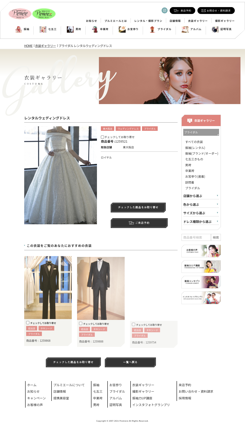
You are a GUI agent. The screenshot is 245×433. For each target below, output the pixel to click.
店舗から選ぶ (192, 196)
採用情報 (185, 398)
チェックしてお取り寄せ (117, 137)
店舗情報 (175, 21)
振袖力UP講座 (142, 398)
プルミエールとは (115, 21)
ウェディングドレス (128, 128)
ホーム (32, 384)
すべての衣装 (194, 141)
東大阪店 (107, 128)
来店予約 (185, 384)
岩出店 (31, 333)
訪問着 (189, 182)
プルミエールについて (69, 384)
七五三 (48, 29)
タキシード (46, 333)
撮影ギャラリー (225, 21)
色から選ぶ (191, 204)
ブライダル (160, 29)
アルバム (192, 29)
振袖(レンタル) (195, 147)
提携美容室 (61, 398)
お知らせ (91, 21)
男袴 (74, 29)
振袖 (22, 29)
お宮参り (129, 29)
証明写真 (222, 29)
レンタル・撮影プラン (148, 21)
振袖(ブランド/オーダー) (201, 153)
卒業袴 (100, 29)
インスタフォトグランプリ (151, 404)
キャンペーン (36, 398)
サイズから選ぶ (194, 213)
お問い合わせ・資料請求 (196, 391)
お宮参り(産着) (195, 176)
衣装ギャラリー (198, 21)
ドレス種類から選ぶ (197, 221)
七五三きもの (194, 159)
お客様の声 (35, 404)
